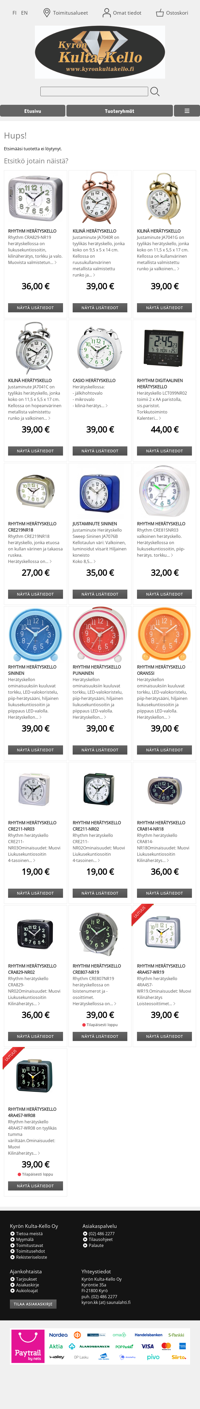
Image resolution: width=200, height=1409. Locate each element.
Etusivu (32, 110)
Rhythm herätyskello (32, 231)
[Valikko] (187, 111)
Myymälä (22, 1239)
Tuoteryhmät (119, 110)
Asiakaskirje (24, 1285)
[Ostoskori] (172, 13)
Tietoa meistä (26, 1234)
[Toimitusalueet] (66, 13)
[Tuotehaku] (94, 91)
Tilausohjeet (98, 1239)
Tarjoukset (23, 1279)
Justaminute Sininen (95, 524)
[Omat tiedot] (122, 13)
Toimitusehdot (27, 1251)
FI (14, 12)
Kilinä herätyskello (94, 231)
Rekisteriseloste (28, 1257)
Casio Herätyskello (94, 380)
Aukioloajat (24, 1290)
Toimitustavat (26, 1245)
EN (24, 12)
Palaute (93, 1245)
